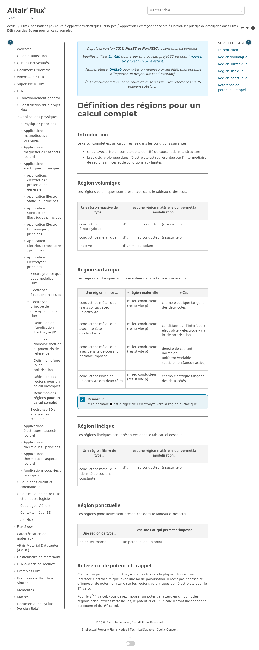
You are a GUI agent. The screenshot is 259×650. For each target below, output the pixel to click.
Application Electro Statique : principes (42, 177)
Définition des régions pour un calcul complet (39, 30)
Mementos (25, 568)
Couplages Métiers (35, 483)
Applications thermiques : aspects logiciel (40, 437)
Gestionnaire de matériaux (38, 535)
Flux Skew (25, 505)
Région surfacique (233, 64)
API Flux (26, 498)
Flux (24, 26)
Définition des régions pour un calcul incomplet (47, 360)
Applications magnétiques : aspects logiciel (42, 130)
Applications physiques (47, 26)
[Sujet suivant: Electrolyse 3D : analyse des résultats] (248, 29)
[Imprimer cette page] (253, 28)
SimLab (114, 56)
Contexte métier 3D (35, 490)
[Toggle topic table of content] (248, 42)
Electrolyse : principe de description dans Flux (203, 26)
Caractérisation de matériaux (31, 514)
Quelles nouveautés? (33, 41)
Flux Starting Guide (32, 601)
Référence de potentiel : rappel (232, 88)
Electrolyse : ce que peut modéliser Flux (45, 257)
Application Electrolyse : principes (143, 26)
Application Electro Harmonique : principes (42, 207)
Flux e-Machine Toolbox (36, 542)
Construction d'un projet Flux (40, 86)
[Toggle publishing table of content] (10, 42)
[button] (15, 41)
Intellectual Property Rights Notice (104, 630)
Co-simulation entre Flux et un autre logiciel (40, 475)
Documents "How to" (33, 48)
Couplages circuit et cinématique (36, 463)
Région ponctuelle (232, 78)
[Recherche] (239, 10)
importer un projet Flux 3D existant (162, 59)
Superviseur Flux (30, 62)
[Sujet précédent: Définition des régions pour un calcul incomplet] (243, 29)
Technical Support (142, 630)
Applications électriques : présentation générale (37, 160)
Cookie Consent (167, 630)
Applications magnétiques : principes (35, 114)
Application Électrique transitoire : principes (44, 224)
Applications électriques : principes (91, 26)
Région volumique (232, 57)
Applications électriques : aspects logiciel (40, 409)
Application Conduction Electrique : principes (44, 191)
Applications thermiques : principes (42, 423)
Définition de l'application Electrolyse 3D (45, 306)
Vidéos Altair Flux (30, 55)
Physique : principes (40, 102)
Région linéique (230, 71)
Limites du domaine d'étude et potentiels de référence (47, 324)
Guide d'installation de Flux (39, 593)
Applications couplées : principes (42, 451)
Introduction (228, 50)
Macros (23, 575)
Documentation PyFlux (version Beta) (35, 585)
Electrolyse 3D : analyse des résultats (42, 392)
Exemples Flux (28, 549)
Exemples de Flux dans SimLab (35, 559)
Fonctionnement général (40, 76)
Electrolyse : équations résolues (45, 271)
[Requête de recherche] (195, 10)
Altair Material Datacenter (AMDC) (38, 526)
